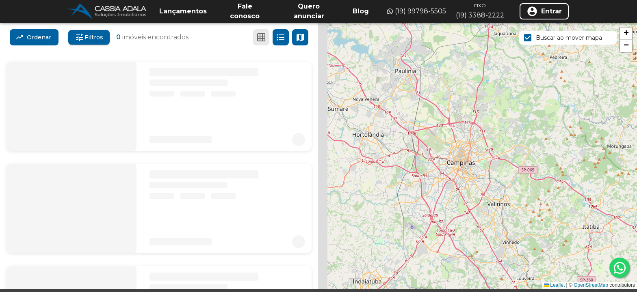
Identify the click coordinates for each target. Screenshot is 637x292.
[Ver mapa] (300, 37)
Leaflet (554, 285)
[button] (626, 34)
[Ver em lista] (281, 37)
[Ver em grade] (261, 37)
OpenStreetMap (591, 285)
